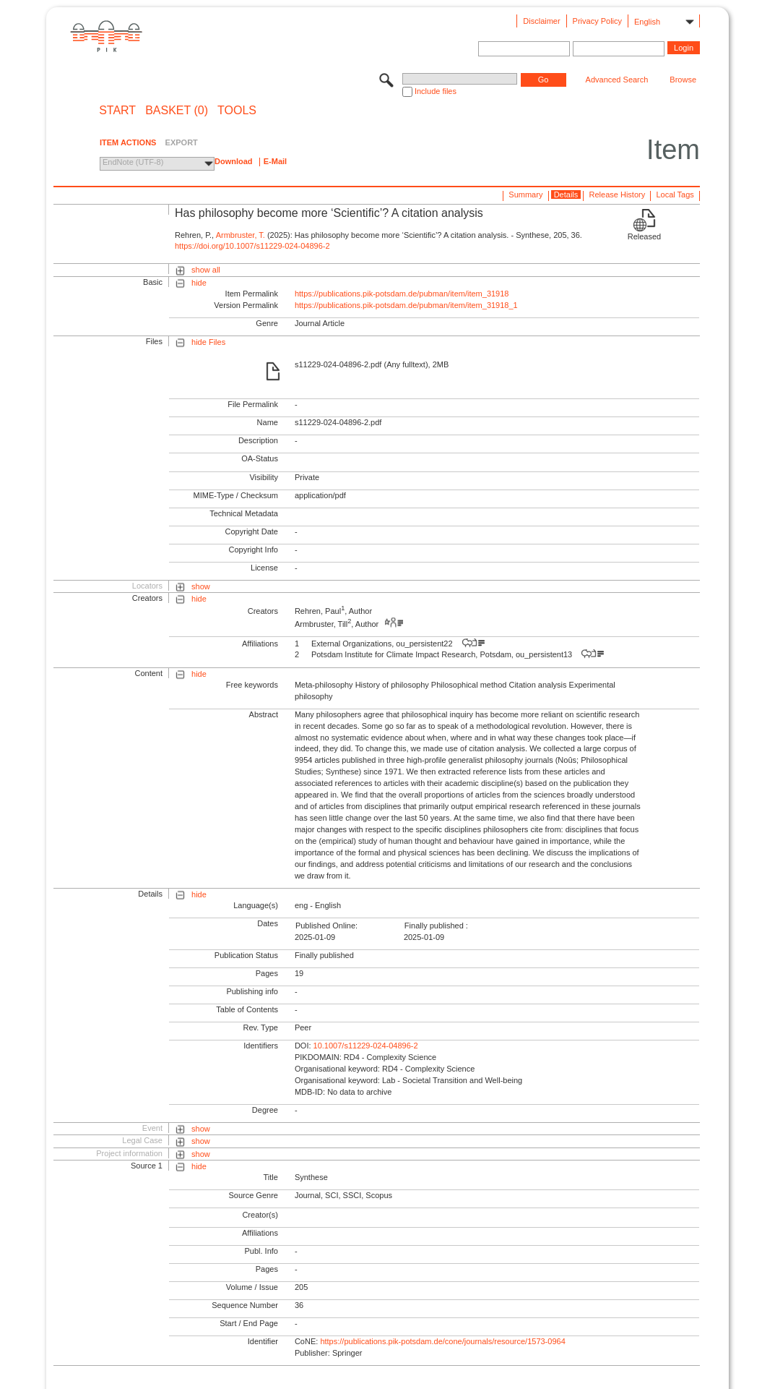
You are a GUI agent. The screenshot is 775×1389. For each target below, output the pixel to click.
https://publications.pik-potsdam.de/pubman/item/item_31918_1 (406, 305)
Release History (617, 194)
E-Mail (275, 161)
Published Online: (326, 925)
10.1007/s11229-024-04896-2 (365, 1045)
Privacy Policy (597, 21)
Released (644, 236)
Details (566, 194)
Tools (236, 110)
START (117, 110)
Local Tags (674, 194)
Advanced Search (617, 79)
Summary (525, 194)
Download (234, 161)
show (200, 586)
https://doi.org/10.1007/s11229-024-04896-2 (252, 246)
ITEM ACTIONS (128, 142)
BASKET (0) (176, 110)
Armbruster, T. (240, 235)
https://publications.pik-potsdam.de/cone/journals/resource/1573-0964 (442, 1341)
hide (199, 282)
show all (205, 269)
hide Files (208, 342)
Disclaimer (541, 21)
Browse (683, 79)
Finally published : (436, 925)
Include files (435, 91)
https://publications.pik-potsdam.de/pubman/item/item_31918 (402, 293)
